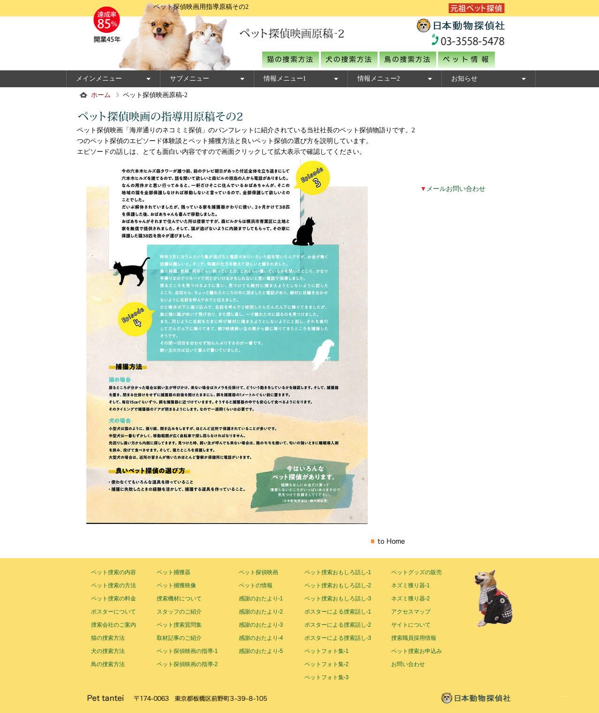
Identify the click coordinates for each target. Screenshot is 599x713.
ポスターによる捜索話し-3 (338, 638)
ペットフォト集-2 (326, 664)
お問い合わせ (408, 664)
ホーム (101, 95)
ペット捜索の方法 (113, 585)
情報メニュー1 (285, 78)
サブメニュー (189, 78)
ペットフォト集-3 (326, 677)
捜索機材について (179, 598)
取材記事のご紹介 (179, 638)
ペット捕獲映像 (176, 585)
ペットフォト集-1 (326, 651)
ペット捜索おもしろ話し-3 (338, 598)
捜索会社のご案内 (113, 625)
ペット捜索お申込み (416, 651)
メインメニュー (99, 78)
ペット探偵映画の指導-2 (187, 664)
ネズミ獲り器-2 (410, 598)
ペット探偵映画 (258, 572)
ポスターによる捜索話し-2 (338, 625)
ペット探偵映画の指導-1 (187, 651)
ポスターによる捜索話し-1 (338, 611)
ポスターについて (113, 611)
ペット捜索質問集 (179, 625)
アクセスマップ (411, 611)
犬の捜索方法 (108, 651)
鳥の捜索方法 (108, 664)
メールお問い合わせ (453, 188)
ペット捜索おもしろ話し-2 (338, 585)
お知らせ (464, 78)
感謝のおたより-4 (261, 638)
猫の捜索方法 (108, 638)
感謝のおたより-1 (261, 598)
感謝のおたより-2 (261, 611)
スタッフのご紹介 (179, 611)
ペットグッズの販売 (416, 572)
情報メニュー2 (378, 78)
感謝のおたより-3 (261, 625)
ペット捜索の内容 (113, 572)
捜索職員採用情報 (413, 638)
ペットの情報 (256, 585)
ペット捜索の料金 (113, 598)
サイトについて (411, 625)
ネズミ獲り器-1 (410, 585)
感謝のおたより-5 (261, 651)
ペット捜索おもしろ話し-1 (338, 572)
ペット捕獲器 (173, 572)
